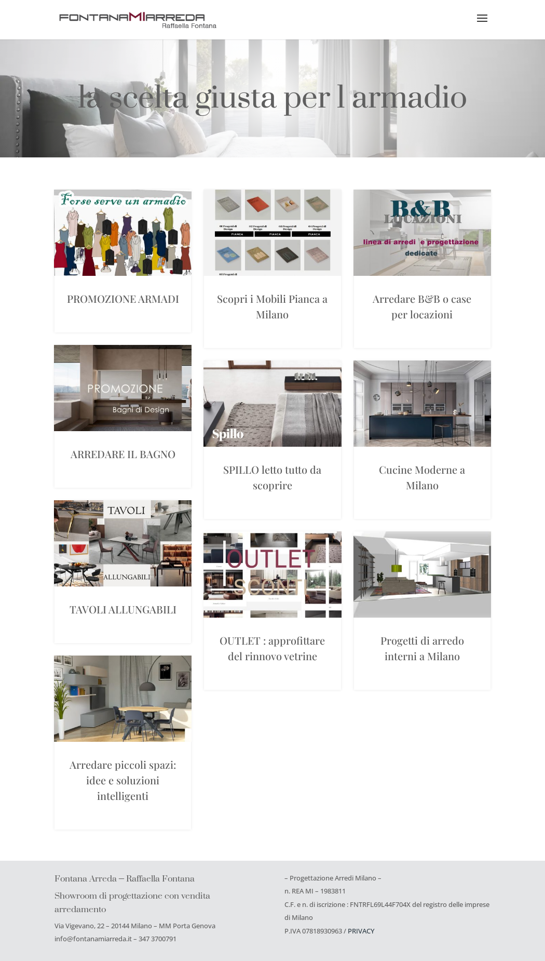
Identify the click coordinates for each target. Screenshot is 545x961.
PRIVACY (361, 931)
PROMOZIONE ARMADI (123, 298)
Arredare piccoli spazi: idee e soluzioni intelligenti (123, 780)
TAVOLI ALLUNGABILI (123, 609)
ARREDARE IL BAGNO (123, 454)
